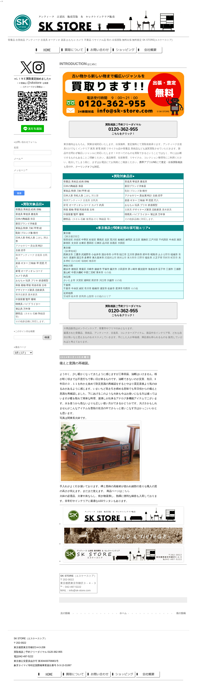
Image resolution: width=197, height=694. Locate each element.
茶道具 (128, 181)
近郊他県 (68, 293)
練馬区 (129, 239)
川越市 (110, 280)
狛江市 (122, 254)
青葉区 (82, 269)
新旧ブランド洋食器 (135, 186)
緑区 (81, 288)
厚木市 (99, 272)
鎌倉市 (98, 269)
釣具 (101, 205)
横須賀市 (142, 269)
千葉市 (67, 288)
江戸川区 (153, 239)
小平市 (115, 254)
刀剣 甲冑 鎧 (83, 190)
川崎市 (90, 269)
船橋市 (95, 288)
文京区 (74, 243)
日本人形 (68, 195)
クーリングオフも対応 (87, 166)
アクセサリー (132, 195)
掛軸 (86, 181)
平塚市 (105, 269)
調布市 (138, 254)
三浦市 (169, 269)
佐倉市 (111, 288)
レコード (86, 205)
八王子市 (157, 257)
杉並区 (92, 239)
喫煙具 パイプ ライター (137, 214)
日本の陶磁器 (70, 186)
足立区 (136, 239)
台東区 (82, 243)
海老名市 (153, 269)
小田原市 (122, 269)
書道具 (143, 181)
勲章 (73, 190)
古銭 (155, 195)
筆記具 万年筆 (157, 214)
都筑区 (74, 269)
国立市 (80, 257)
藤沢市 (113, 269)
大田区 (121, 243)
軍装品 (67, 190)
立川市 (130, 254)
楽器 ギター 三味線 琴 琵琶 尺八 (142, 200)
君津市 (119, 288)
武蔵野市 (86, 254)
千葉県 (67, 285)
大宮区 (79, 280)
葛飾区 (144, 239)
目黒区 (113, 243)
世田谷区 (68, 239)
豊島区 (100, 239)
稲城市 (174, 254)
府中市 (146, 254)
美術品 (74, 181)
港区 (179, 239)
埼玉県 (67, 277)
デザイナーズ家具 (141, 209)
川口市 (102, 280)
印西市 (126, 288)
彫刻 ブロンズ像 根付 (27, 233)
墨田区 (90, 243)
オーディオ (75, 205)
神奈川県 (68, 265)
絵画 (81, 181)
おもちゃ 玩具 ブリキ (136, 205)
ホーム (123, 613)
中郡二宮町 (90, 272)
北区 (107, 239)
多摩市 (87, 257)
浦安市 (103, 288)
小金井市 (96, 254)
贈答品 (67, 219)
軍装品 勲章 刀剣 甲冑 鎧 (29, 228)
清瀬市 (72, 257)
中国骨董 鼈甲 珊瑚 (73, 214)
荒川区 (113, 239)
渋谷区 (77, 239)
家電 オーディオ (24, 271)
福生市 (148, 257)
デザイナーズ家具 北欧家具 (30, 290)
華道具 (135, 181)
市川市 (87, 288)
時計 (149, 195)
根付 (144, 190)
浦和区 (87, 280)
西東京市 (68, 254)
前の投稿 (181, 613)
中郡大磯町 (77, 272)
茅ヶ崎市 (132, 269)
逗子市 (161, 269)
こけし (87, 195)
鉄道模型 (152, 205)
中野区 (84, 239)
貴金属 (143, 195)
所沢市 (94, 280)
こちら (126, 491)
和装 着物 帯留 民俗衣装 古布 (78, 209)
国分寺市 (106, 254)
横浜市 (67, 269)
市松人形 (78, 195)
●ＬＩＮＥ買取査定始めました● (32, 78)
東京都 (67, 233)
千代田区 (163, 239)
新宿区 (67, 243)
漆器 (80, 186)
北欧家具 (156, 209)
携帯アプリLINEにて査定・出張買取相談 (160, 162)
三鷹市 (77, 254)
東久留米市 (98, 257)
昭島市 (154, 254)
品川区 (105, 243)
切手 (160, 195)
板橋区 (121, 239)
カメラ (94, 205)
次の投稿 (65, 613)
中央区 (172, 239)
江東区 (98, 243)
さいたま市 (69, 280)
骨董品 (67, 181)
